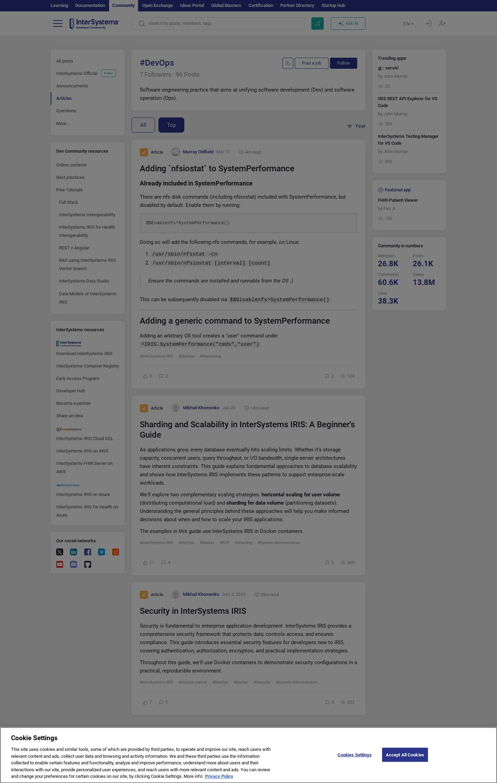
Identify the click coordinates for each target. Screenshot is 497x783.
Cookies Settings (355, 759)
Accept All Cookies (405, 759)
